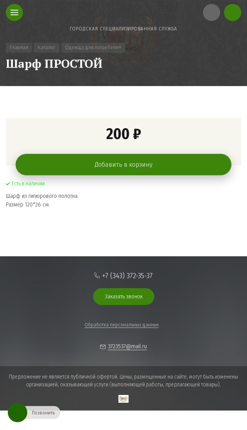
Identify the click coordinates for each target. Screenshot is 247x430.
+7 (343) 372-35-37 (127, 275)
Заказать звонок (124, 296)
